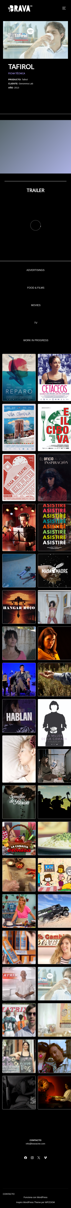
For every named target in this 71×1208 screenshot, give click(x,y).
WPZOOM (50, 1202)
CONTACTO (9, 1194)
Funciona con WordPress (35, 1197)
